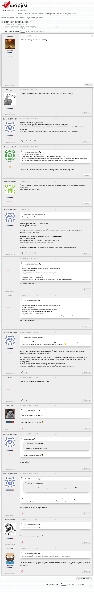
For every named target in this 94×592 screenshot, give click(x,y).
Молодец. (10, 90)
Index (20, 14)
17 (37, 31)
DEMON (10, 36)
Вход (74, 14)
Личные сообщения (64, 14)
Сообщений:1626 (10, 573)
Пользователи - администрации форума (29, 18)
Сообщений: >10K (10, 142)
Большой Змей (10, 147)
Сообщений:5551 (10, 544)
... (43, 443)
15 (32, 31)
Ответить (88, 84)
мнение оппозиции (16, 21)
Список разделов (7, 18)
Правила (27, 14)
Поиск (34, 14)
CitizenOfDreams (29, 479)
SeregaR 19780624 (10, 119)
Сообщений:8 (10, 177)
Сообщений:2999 (10, 85)
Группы (40, 14)
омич (10, 259)
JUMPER (10, 406)
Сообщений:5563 (10, 114)
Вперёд (41, 31)
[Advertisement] (56, 62)
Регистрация (50, 14)
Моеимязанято (10, 181)
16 (34, 31)
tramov (10, 548)
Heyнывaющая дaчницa (31, 214)
